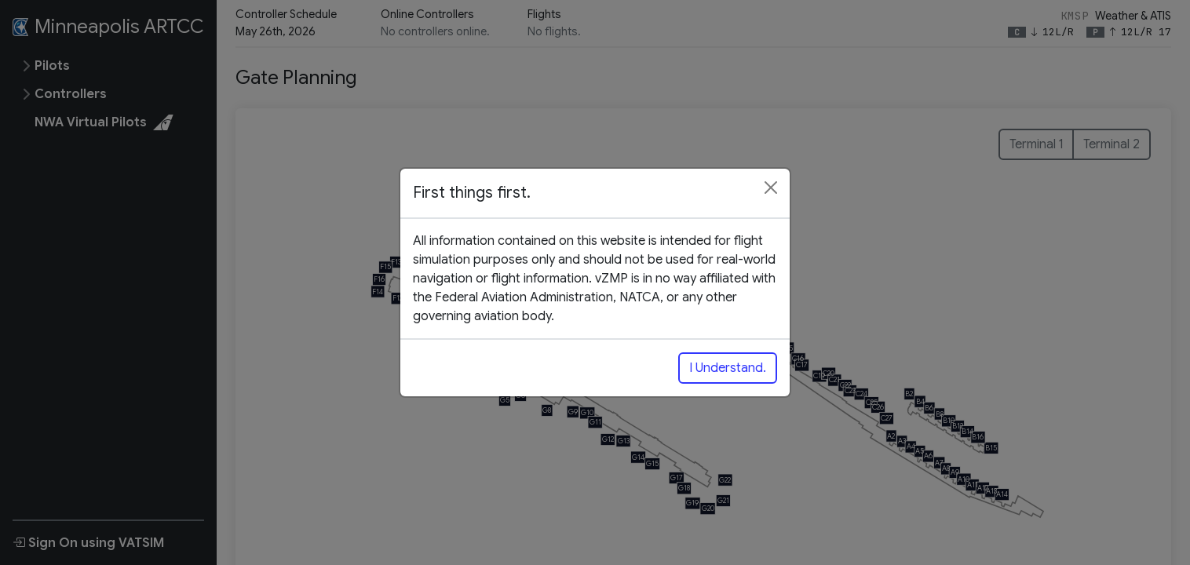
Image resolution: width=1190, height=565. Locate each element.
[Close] (770, 187)
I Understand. (727, 368)
